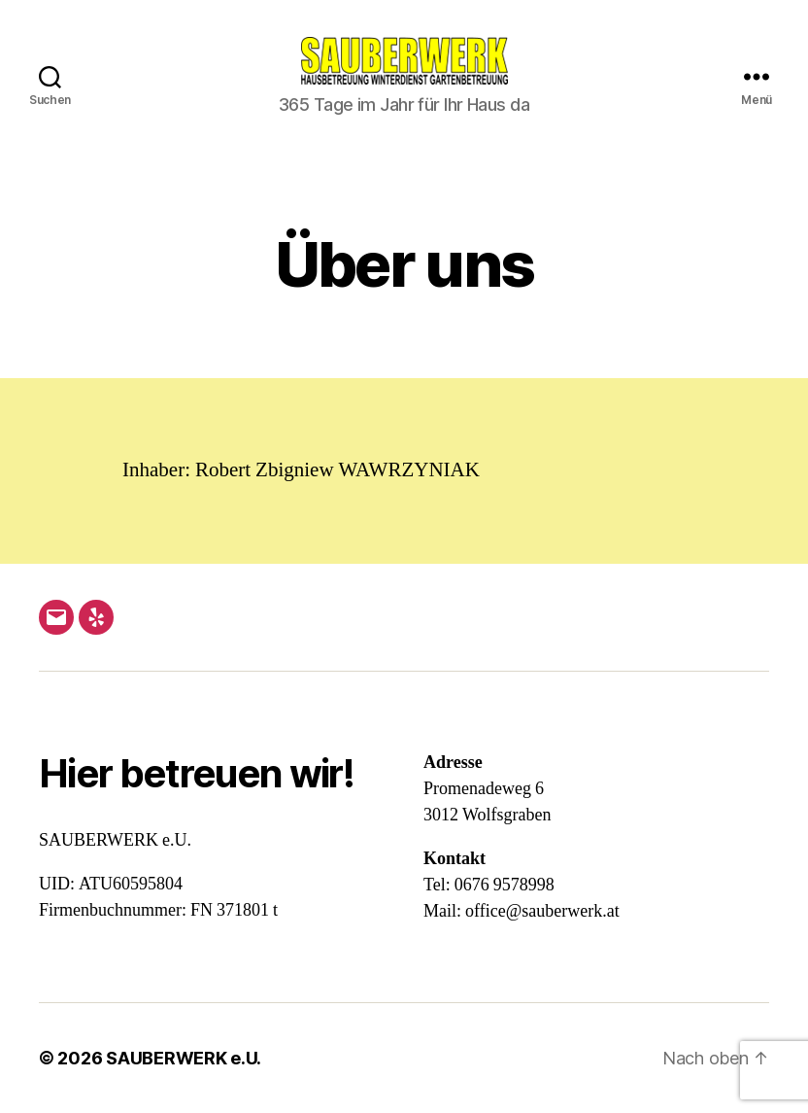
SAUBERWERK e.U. (183, 1058)
